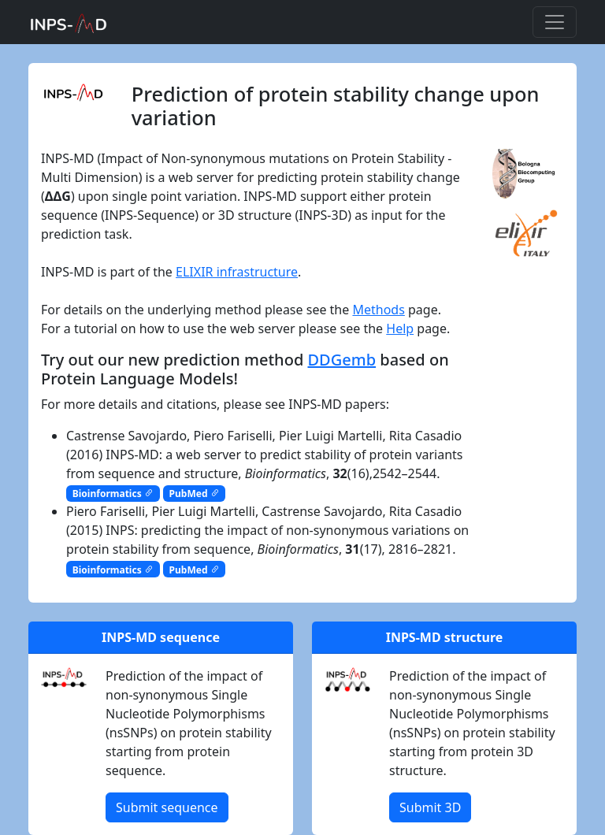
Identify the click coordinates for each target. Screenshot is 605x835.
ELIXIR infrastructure (237, 271)
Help (400, 328)
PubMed (194, 493)
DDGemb (341, 359)
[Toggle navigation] (555, 22)
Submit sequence (167, 807)
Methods (378, 309)
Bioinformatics (113, 493)
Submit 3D (430, 807)
